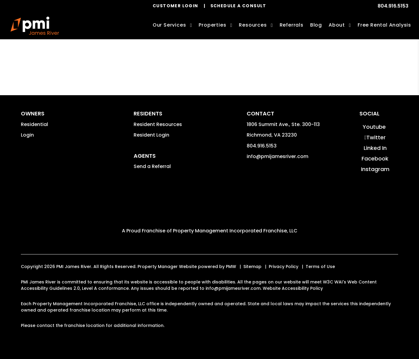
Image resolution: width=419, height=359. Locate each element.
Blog (316, 24)
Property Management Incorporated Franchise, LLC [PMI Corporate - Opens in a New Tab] (235, 230)
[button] (374, 126)
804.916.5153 (393, 5)
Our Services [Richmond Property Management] (169, 24)
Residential (34, 124)
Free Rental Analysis (384, 24)
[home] (35, 26)
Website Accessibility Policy (293, 288)
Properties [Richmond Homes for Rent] (212, 24)
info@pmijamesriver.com (277, 156)
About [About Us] (337, 24)
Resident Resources (158, 124)
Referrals (292, 24)
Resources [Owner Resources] (253, 24)
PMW (231, 267)
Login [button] (27, 134)
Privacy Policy (283, 267)
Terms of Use (320, 267)
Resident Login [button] (151, 134)
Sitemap (252, 267)
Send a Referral (152, 166)
